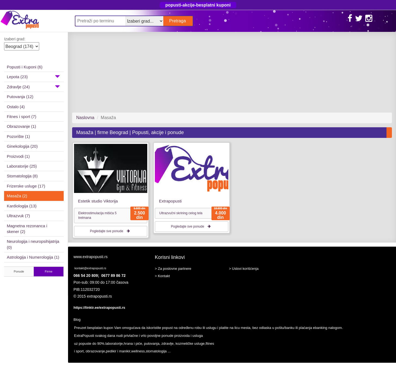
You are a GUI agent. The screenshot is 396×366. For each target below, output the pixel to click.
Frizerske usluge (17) (26, 186)
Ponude (19, 271)
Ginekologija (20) (22, 146)
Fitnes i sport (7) (21, 116)
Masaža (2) (17, 195)
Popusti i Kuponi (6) (24, 67)
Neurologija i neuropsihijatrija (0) (33, 244)
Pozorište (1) (18, 136)
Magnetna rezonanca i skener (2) (27, 228)
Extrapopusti (170, 201)
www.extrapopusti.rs (90, 257)
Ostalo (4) (16, 106)
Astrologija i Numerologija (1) (33, 257)
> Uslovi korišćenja (244, 269)
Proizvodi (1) (18, 156)
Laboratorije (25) (22, 166)
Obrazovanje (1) (21, 126)
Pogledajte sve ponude (110, 231)
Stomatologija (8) (22, 176)
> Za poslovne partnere (173, 269)
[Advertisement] (230, 72)
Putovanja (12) (20, 96)
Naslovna (85, 117)
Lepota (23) (33, 76)
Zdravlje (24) (33, 86)
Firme (48, 271)
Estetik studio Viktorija (98, 201)
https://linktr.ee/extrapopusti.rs (99, 307)
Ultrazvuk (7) (18, 215)
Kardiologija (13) (21, 206)
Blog (77, 319)
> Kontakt (162, 276)
